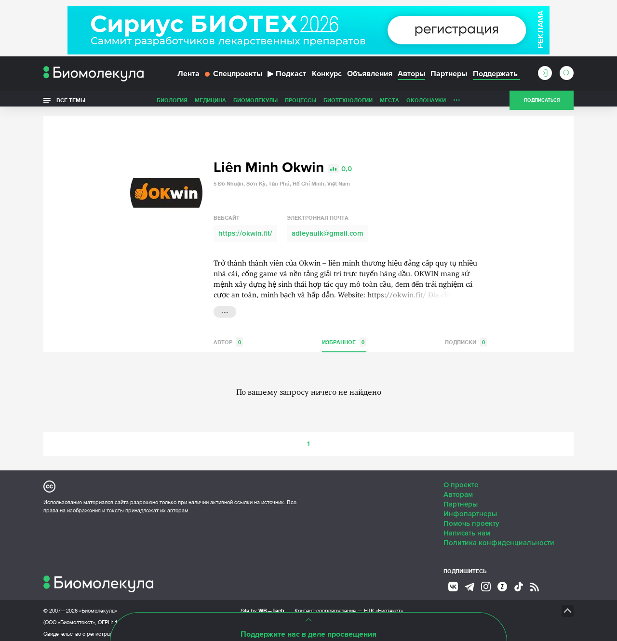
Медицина (210, 103)
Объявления (369, 76)
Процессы (300, 103)
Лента (188, 76)
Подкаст (287, 76)
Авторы (411, 76)
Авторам (458, 491)
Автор (228, 338)
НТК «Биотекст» (383, 607)
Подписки (466, 338)
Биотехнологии (348, 103)
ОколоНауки (426, 103)
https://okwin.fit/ (245, 230)
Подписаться (542, 103)
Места (389, 103)
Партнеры (448, 76)
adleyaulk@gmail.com (327, 230)
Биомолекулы (255, 103)
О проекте (460, 481)
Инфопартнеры (470, 510)
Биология (172, 103)
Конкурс (327, 76)
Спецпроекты (233, 76)
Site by (262, 607)
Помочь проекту (471, 520)
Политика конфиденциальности (498, 539)
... (456, 100)
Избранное (344, 338)
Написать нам (466, 529)
